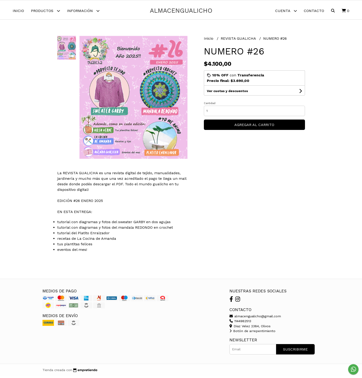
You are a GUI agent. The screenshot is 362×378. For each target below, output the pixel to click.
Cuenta (286, 10)
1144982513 (240, 323)
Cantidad (209, 104)
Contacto (314, 11)
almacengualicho (181, 10)
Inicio (18, 11)
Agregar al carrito (254, 126)
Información (83, 10)
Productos (45, 10)
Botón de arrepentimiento (252, 333)
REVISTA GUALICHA (239, 40)
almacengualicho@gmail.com (255, 318)
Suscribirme (295, 351)
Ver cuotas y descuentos (227, 92)
